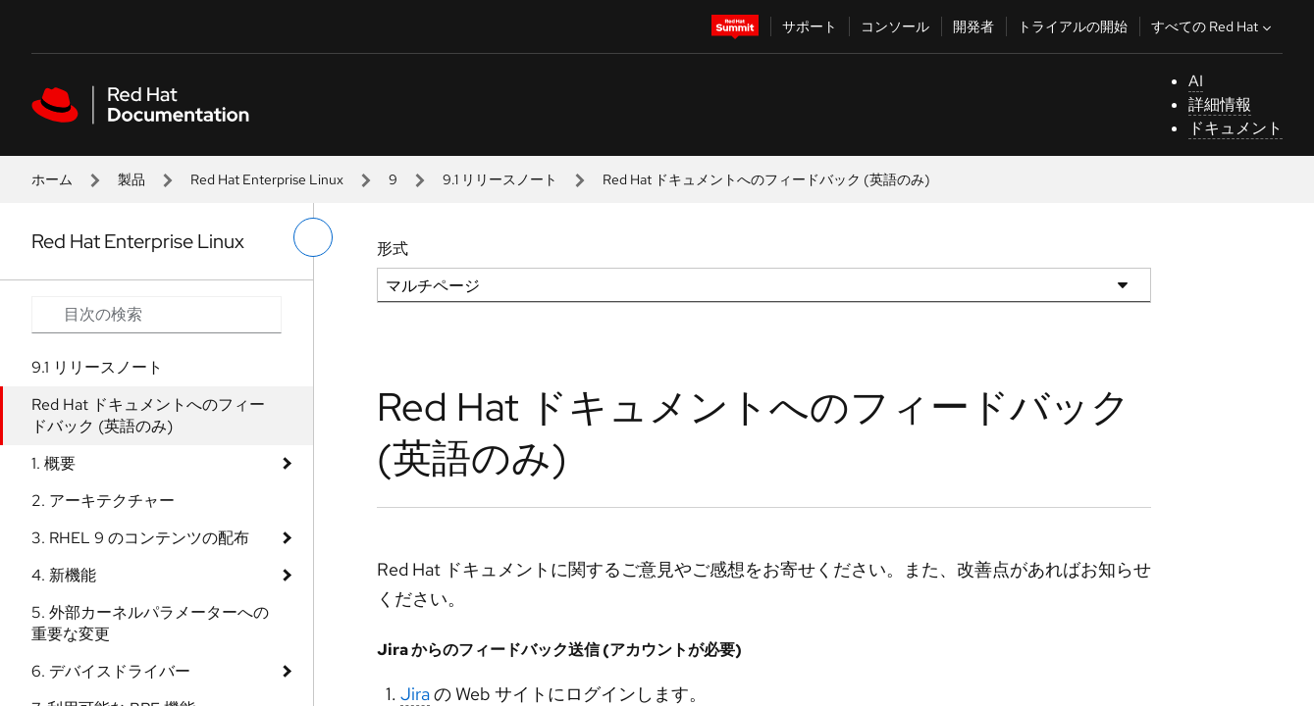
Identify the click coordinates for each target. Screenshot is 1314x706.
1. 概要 (53, 463)
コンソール (895, 26)
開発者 (973, 26)
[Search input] (156, 314)
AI (1195, 81)
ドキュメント (1235, 128)
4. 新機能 (63, 575)
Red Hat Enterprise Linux (266, 179)
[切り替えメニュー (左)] (313, 237)
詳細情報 (1219, 104)
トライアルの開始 (1073, 26)
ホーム (52, 179)
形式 (392, 248)
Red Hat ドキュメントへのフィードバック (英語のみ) (148, 415)
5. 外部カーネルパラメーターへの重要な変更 (150, 623)
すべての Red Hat (1213, 26)
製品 (131, 179)
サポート (809, 26)
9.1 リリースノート (500, 179)
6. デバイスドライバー (110, 671)
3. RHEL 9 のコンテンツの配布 (140, 538)
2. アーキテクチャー (103, 500)
